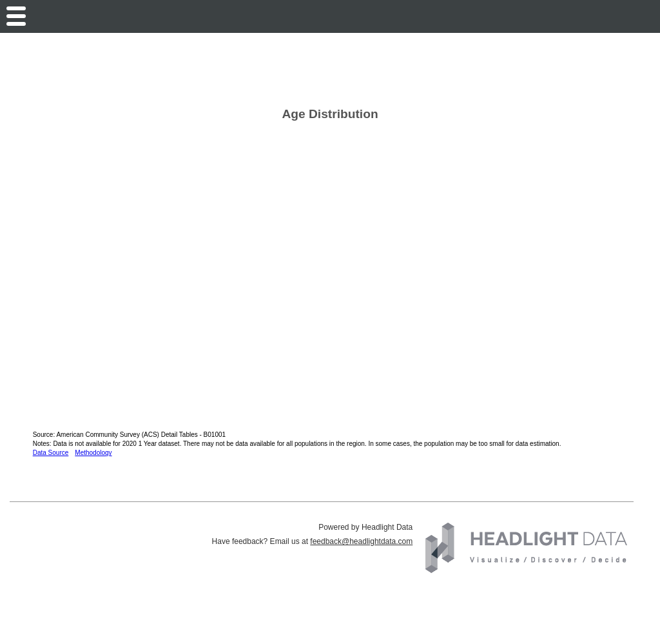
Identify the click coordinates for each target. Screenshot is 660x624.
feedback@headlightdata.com (361, 541)
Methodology (93, 452)
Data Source (51, 452)
